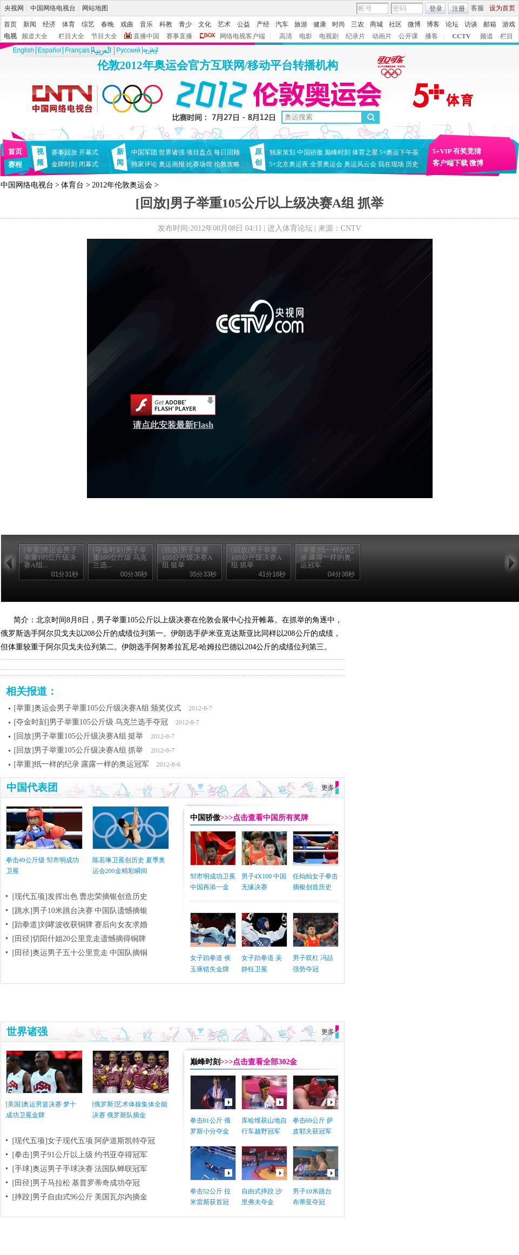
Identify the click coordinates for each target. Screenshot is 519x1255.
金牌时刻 (64, 164)
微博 (414, 24)
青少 (185, 24)
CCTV (461, 36)
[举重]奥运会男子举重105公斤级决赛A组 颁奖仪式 (97, 708)
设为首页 (502, 8)
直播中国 (146, 36)
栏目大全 (71, 36)
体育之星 (365, 152)
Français (77, 50)
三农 (357, 24)
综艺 (88, 24)
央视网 (14, 8)
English (23, 50)
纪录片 (355, 36)
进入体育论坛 (290, 228)
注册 (458, 8)
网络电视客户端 (242, 36)
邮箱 (489, 24)
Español (49, 50)
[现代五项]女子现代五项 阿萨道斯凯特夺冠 (84, 1141)
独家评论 (144, 164)
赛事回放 (64, 152)
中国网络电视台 (53, 8)
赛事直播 (179, 36)
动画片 (382, 36)
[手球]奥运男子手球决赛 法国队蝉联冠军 (80, 1169)
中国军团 (144, 152)
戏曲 (126, 24)
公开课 (408, 36)
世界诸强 (172, 152)
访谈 (470, 24)
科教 (165, 24)
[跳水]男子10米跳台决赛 (52, 911)
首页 (10, 24)
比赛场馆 (199, 164)
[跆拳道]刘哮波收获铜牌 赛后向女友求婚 (80, 925)
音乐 (146, 24)
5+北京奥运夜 (289, 164)
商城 (376, 24)
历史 (412, 164)
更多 (327, 787)
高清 (285, 36)
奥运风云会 (360, 164)
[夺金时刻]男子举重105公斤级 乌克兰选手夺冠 (91, 722)
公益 (243, 24)
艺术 (224, 24)
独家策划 (282, 152)
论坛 (452, 24)
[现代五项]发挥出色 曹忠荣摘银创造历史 (80, 896)
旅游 (300, 24)
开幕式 (88, 152)
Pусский (128, 50)
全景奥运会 (326, 164)
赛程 (15, 164)
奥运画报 (172, 164)
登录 (435, 8)
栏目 (506, 36)
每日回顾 (227, 152)
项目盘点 (199, 152)
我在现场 (391, 164)
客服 (477, 8)
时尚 (338, 24)
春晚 (107, 24)
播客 (431, 36)
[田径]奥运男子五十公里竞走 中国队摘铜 (80, 953)
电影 (305, 36)
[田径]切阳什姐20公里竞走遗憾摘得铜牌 (79, 939)
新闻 (29, 24)
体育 (68, 24)
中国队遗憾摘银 (121, 911)
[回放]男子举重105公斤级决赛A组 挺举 (79, 736)
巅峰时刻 (338, 152)
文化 (204, 24)
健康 (319, 24)
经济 (49, 24)
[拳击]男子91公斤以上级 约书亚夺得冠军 (80, 1155)
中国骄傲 (310, 152)
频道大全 (35, 36)
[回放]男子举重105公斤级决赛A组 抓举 (79, 750)
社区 (395, 24)
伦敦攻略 (227, 164)
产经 (263, 24)
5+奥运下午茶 (399, 152)
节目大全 (104, 36)
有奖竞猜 (467, 151)
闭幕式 (90, 164)
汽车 (281, 24)
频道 (486, 36)
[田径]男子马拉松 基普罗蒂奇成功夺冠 (76, 1183)
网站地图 (95, 8)
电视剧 (329, 36)
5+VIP (442, 151)
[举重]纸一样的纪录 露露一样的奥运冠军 (82, 764)
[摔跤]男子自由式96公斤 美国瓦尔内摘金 (80, 1197)
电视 (10, 36)
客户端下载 (450, 163)
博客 (433, 24)
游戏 (508, 24)
